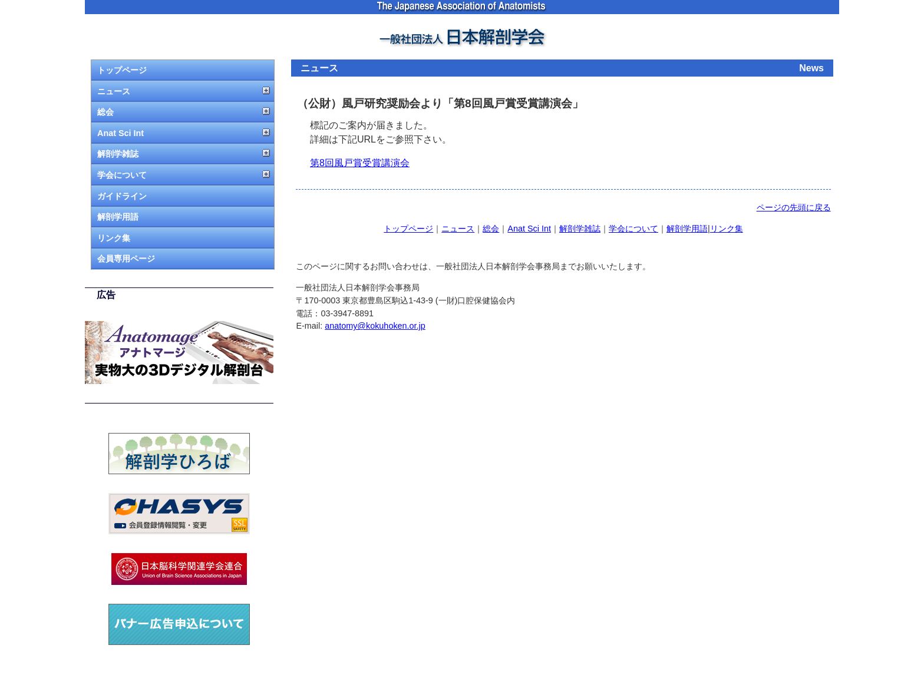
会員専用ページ (126, 258)
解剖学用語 (117, 216)
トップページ (122, 70)
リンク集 (113, 238)
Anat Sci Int (120, 133)
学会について (122, 175)
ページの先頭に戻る (794, 207)
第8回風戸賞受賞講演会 (360, 163)
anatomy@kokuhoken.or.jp (375, 325)
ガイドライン (122, 196)
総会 (105, 112)
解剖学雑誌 (117, 153)
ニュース (113, 91)
